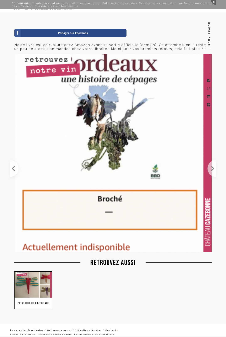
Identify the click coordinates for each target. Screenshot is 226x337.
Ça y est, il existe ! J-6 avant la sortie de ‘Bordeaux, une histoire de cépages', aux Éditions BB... (212, 168)
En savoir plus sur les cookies (55, 6)
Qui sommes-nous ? (60, 330)
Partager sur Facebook (73, 33)
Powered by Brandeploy (27, 330)
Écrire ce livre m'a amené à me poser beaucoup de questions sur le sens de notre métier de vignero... (14, 168)
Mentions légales (89, 330)
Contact (110, 330)
